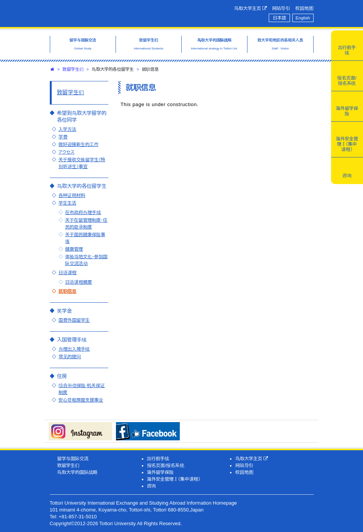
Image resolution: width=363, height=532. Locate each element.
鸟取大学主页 (250, 8)
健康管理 (74, 248)
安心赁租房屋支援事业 (81, 399)
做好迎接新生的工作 (78, 144)
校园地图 (304, 8)
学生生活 (67, 202)
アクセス (67, 151)
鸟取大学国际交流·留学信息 (110, 12)
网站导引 (281, 8)
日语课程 (67, 272)
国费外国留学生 (74, 320)
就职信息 (67, 291)
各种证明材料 (72, 195)
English (303, 17)
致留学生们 (73, 69)
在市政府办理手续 (83, 212)
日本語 (279, 17)
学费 (63, 136)
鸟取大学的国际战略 (77, 472)
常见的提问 (70, 356)
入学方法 (67, 129)
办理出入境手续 (74, 348)
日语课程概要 (78, 281)
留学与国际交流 (72, 458)
